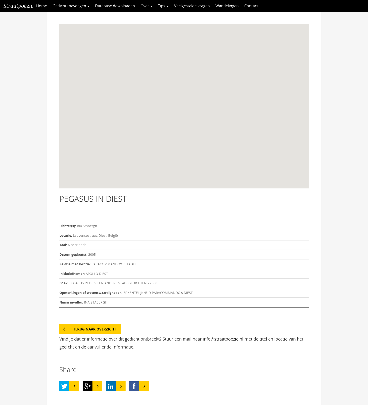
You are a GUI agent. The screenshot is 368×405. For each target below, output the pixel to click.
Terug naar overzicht (94, 329)
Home (41, 5)
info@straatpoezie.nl (223, 339)
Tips (163, 5)
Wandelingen (227, 5)
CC (272, 6)
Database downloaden (115, 5)
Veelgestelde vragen (192, 5)
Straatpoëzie (18, 6)
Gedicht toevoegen (71, 5)
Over (146, 5)
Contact (251, 5)
